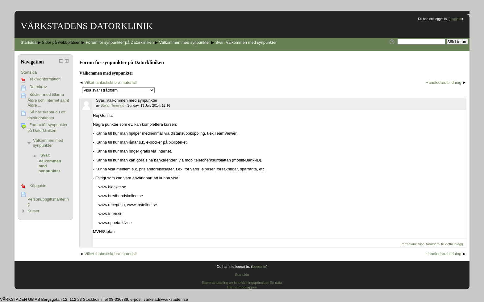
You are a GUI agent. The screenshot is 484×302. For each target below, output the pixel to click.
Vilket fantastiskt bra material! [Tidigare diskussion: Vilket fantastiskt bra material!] (111, 82)
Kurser (33, 211)
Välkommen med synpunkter (48, 143)
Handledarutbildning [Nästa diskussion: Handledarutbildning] (443, 82)
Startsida (29, 72)
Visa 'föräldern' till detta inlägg (440, 244)
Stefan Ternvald (112, 105)
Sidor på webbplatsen (61, 42)
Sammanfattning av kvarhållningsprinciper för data (242, 282)
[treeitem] (45, 72)
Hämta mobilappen (242, 287)
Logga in (456, 19)
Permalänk (408, 244)
